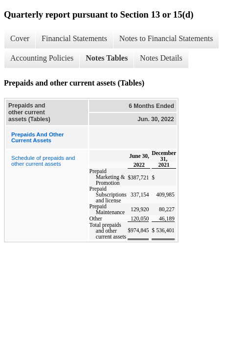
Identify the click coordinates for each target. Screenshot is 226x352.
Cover (19, 38)
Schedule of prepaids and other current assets (43, 161)
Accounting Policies (41, 58)
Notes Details (161, 58)
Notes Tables (107, 58)
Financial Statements (74, 38)
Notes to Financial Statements (166, 38)
